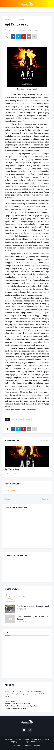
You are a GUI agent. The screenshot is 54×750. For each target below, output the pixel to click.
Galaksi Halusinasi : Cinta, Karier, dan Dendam (32, 617)
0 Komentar (34, 30)
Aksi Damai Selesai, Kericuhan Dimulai (33, 606)
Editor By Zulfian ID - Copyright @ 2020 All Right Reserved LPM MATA (28, 740)
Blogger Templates (22, 739)
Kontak (37, 745)
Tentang (27, 745)
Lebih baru (8, 499)
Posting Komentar (11, 490)
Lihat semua (44, 440)
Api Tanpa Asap (18, 19)
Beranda (8, 19)
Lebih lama (46, 499)
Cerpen (28, 419)
